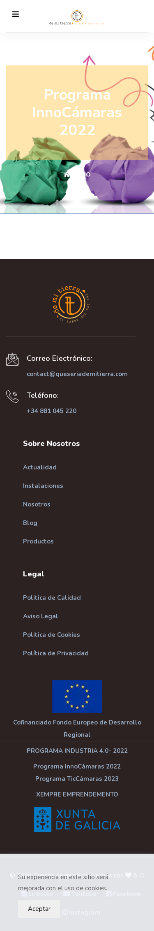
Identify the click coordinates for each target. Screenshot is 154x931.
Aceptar (39, 909)
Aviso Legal (40, 616)
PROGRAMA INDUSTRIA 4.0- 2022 (77, 751)
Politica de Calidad (52, 598)
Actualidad (40, 467)
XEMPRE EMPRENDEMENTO (77, 794)
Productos (38, 541)
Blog (30, 523)
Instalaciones (43, 486)
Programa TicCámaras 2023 (77, 779)
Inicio (77, 175)
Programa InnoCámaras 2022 (77, 766)
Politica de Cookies (51, 635)
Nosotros (37, 504)
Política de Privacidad (56, 653)
